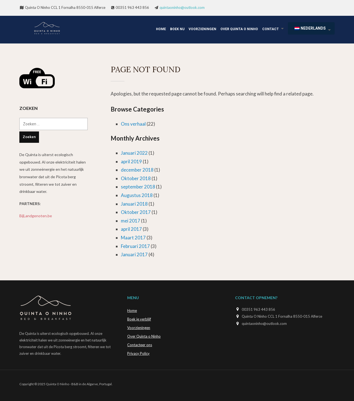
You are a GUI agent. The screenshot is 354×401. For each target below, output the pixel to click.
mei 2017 (130, 221)
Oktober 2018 (136, 178)
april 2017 (131, 229)
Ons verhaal (133, 124)
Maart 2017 (133, 237)
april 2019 (131, 161)
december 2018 (137, 170)
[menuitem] (311, 28)
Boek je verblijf (139, 319)
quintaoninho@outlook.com (182, 7)
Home (161, 29)
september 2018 (138, 187)
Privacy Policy (138, 353)
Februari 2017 (135, 246)
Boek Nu (177, 29)
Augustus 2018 (137, 195)
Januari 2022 (134, 153)
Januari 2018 (134, 204)
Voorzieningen (202, 29)
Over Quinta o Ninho (239, 29)
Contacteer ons (139, 345)
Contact (270, 29)
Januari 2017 (134, 254)
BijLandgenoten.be (35, 215)
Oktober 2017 (136, 212)
